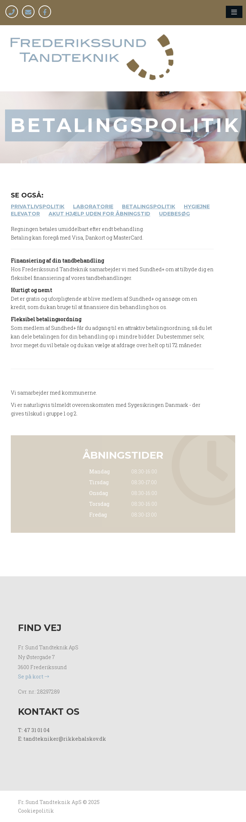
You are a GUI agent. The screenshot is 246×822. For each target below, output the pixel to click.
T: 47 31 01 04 (34, 730)
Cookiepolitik (36, 810)
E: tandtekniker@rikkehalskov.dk (62, 738)
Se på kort (33, 676)
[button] (234, 12)
